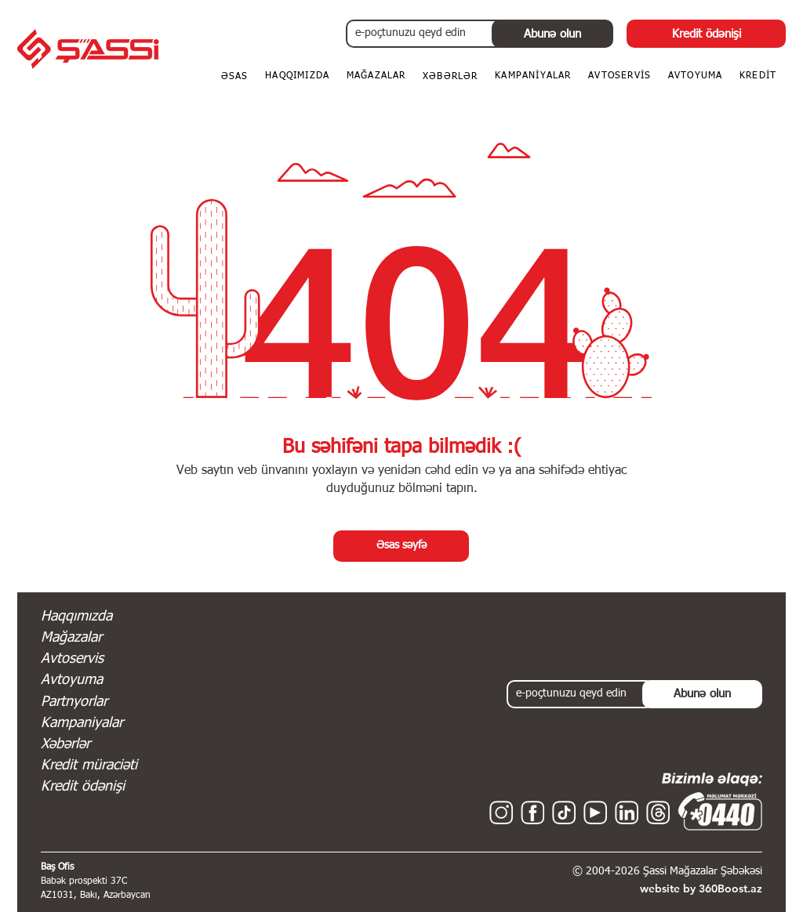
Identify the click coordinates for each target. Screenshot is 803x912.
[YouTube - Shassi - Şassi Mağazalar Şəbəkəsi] (595, 812)
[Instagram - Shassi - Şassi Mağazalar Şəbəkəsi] (501, 812)
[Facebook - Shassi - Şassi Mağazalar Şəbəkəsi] (532, 812)
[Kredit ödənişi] (706, 34)
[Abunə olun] (552, 34)
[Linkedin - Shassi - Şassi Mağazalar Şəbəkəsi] (626, 812)
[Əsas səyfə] (401, 546)
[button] (758, 77)
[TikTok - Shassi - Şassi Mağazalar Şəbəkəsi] (564, 812)
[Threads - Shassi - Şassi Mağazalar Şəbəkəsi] (658, 812)
